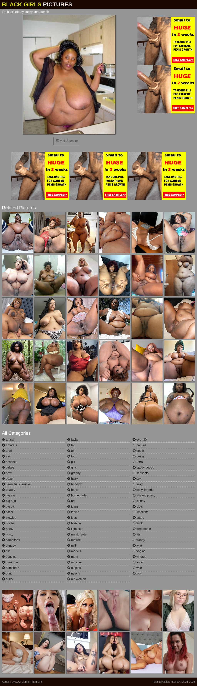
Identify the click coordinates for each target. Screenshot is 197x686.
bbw (7, 473)
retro (138, 462)
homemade (77, 495)
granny (73, 473)
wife (137, 567)
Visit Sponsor (67, 140)
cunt (7, 573)
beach (8, 478)
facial (72, 439)
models (74, 551)
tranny (139, 540)
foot (71, 456)
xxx (137, 573)
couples (9, 556)
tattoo (138, 517)
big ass (9, 495)
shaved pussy (144, 495)
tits (136, 534)
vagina (139, 551)
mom (72, 556)
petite (138, 450)
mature (74, 540)
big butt (9, 501)
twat (137, 545)
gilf (71, 462)
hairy (72, 478)
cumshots (10, 567)
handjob (74, 484)
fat (70, 445)
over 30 (140, 439)
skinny (139, 501)
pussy (138, 456)
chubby (9, 545)
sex (137, 478)
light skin (75, 528)
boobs (8, 523)
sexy (138, 484)
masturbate (76, 534)
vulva (138, 562)
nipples (74, 567)
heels (72, 489)
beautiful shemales (17, 484)
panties (139, 445)
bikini (7, 512)
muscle (74, 562)
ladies (73, 512)
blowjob (9, 517)
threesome (142, 528)
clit (6, 551)
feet (71, 450)
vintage (139, 556)
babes (8, 467)
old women (76, 579)
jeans (72, 506)
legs (72, 517)
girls (72, 467)
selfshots (141, 473)
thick (138, 523)
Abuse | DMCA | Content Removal (22, 681)
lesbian (74, 523)
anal (7, 450)
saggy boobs (143, 467)
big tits (8, 506)
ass (6, 456)
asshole (9, 462)
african (8, 439)
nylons (73, 573)
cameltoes (11, 540)
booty (7, 528)
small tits (141, 512)
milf (71, 545)
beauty (8, 489)
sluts (138, 506)
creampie (10, 562)
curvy (7, 579)
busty (7, 534)
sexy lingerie (143, 489)
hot (71, 501)
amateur (9, 445)
